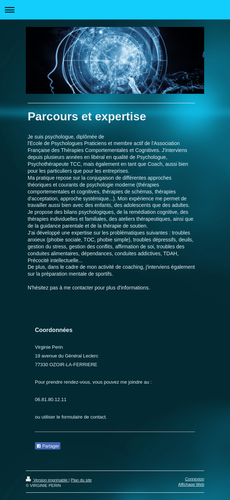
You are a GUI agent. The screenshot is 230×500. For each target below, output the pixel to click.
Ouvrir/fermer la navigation (115, 9)
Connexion (194, 479)
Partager (47, 446)
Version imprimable (47, 480)
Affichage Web (191, 484)
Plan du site (81, 480)
